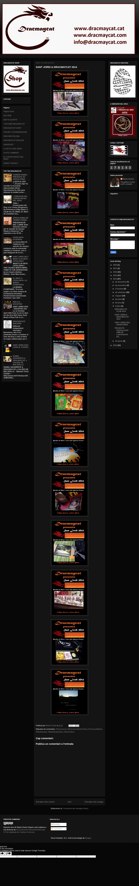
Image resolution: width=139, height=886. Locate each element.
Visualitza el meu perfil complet (128, 183)
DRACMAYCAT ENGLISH (14, 140)
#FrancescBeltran (95, 729)
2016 (115, 272)
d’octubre (119, 289)
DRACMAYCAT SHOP (12, 128)
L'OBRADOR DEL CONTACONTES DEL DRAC (20, 198)
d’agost (118, 296)
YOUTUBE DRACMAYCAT (14, 124)
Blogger (88, 838)
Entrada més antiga (94, 802)
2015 (115, 275)
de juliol (118, 299)
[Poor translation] (8, 853)
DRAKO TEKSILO (11, 163)
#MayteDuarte (41, 732)
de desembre (121, 282)
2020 (115, 265)
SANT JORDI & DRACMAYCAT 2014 (122, 317)
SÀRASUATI (9, 145)
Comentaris (56, 829)
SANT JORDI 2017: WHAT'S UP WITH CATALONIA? (21, 259)
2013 (115, 345)
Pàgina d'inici (9, 111)
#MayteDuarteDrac (55, 732)
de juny (118, 303)
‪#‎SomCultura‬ (69, 732)
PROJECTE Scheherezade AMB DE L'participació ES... (121, 332)
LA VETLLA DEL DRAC (13, 149)
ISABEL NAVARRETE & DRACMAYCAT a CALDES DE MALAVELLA (20, 360)
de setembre (120, 292)
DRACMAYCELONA (12, 136)
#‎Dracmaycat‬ (61, 729)
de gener (119, 341)
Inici (69, 802)
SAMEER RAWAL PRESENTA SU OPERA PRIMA (20, 177)
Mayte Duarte (128, 179)
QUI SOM (7, 116)
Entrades (55, 824)
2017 (115, 268)
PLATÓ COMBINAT (11, 153)
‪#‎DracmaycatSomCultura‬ (77, 729)
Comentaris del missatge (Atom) (75, 808)
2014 (115, 279)
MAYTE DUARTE (10, 120)
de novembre (121, 285)
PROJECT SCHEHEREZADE (15, 132)
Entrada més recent (45, 802)
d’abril (118, 306)
